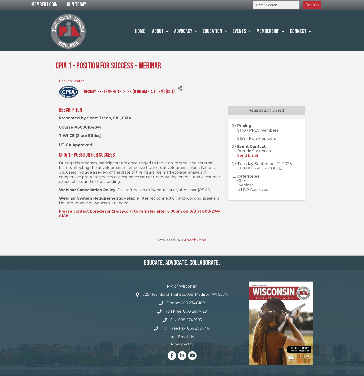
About (158, 31)
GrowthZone (194, 240)
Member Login (44, 4)
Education (212, 31)
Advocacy (183, 31)
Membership (268, 31)
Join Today (76, 4)
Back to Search (71, 81)
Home (140, 31)
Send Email (247, 155)
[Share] (180, 88)
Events (239, 31)
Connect (298, 31)
